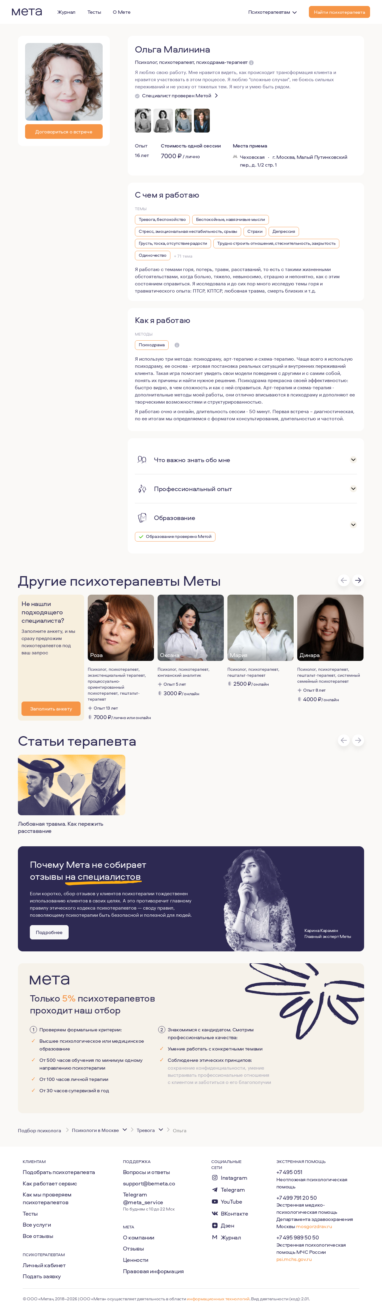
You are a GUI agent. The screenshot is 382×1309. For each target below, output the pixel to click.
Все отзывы (38, 1236)
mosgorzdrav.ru (314, 1226)
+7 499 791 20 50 (296, 1198)
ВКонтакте (234, 1213)
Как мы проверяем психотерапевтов (47, 1198)
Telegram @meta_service (143, 1198)
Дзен (227, 1225)
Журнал (231, 1237)
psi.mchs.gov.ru (294, 1259)
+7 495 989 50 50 (297, 1237)
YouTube (231, 1201)
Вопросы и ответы (146, 1172)
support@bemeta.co (149, 1183)
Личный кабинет (44, 1265)
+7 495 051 (289, 1172)
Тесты (30, 1213)
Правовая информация (153, 1271)
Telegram (233, 1189)
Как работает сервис (50, 1183)
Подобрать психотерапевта (59, 1172)
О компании (138, 1237)
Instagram (234, 1178)
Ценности (135, 1260)
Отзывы (133, 1248)
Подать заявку (42, 1276)
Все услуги (37, 1224)
